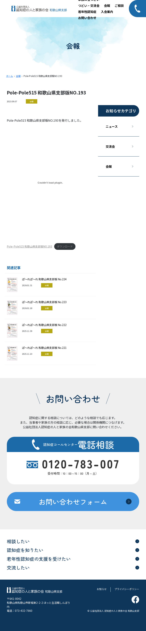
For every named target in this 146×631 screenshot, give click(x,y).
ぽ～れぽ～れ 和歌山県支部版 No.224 (44, 279)
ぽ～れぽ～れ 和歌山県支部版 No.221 (44, 348)
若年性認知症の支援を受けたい (39, 558)
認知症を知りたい (25, 550)
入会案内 (107, 11)
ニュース (112, 126)
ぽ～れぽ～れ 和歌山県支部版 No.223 (44, 302)
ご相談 (119, 5)
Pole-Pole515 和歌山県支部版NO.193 (29, 246)
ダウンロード (65, 246)
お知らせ (102, 589)
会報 (107, 5)
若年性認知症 (87, 11)
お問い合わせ (87, 17)
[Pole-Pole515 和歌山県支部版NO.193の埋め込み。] (50, 183)
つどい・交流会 (88, 5)
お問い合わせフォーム (73, 501)
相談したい (18, 541)
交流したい (18, 567)
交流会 (110, 146)
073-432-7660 (23, 611)
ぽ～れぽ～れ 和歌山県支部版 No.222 (44, 325)
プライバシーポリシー (126, 589)
